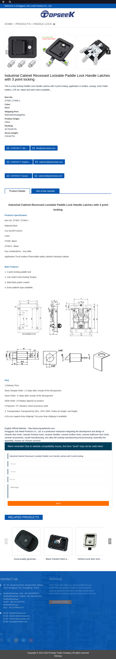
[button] (108, 52)
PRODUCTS (23, 24)
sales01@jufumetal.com (51, 162)
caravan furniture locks (33, 434)
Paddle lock (43, 24)
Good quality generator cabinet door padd (26, 559)
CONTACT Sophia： (21, 162)
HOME (9, 24)
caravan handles (52, 434)
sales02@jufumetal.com (50, 176)
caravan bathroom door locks (95, 434)
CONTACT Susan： (20, 176)
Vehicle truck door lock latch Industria (90, 559)
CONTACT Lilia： (19, 148)
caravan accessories (14, 437)
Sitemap (58, 656)
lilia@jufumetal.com (45, 148)
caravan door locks (13, 434)
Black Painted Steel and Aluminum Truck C (58, 559)
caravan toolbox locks (71, 434)
